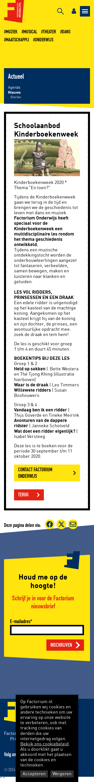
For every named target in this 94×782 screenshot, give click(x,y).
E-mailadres (20, 621)
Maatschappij (17, 39)
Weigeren (61, 774)
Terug (23, 494)
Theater (49, 31)
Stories (15, 97)
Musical (30, 31)
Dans (66, 31)
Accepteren (34, 774)
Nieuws (14, 92)
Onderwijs (44, 39)
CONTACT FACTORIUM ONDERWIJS (35, 473)
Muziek (12, 31)
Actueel (16, 76)
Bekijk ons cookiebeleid (44, 744)
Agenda (14, 87)
